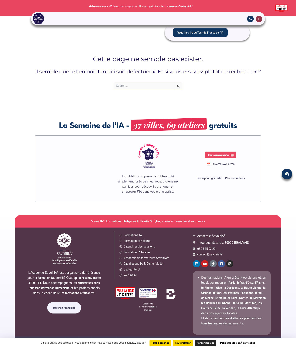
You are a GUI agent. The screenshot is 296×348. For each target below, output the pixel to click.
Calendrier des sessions (127, 19)
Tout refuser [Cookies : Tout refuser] (183, 343)
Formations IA (67, 19)
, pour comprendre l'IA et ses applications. (141, 6)
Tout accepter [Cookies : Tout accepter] (160, 343)
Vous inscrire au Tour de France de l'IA (200, 33)
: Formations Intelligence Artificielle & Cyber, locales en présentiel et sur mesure (148, 214)
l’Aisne (206, 283)
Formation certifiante (95, 19)
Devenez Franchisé (64, 305)
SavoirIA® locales (172, 19)
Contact (150, 19)
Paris (232, 277)
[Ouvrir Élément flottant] (287, 174)
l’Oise (230, 283)
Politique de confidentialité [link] (237, 343)
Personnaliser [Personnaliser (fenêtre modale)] (205, 343)
